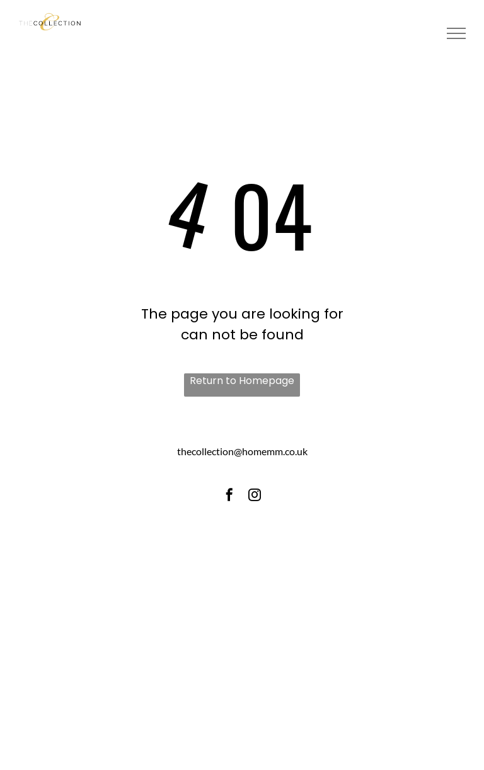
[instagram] (254, 496)
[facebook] (229, 496)
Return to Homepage (242, 380)
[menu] (456, 33)
